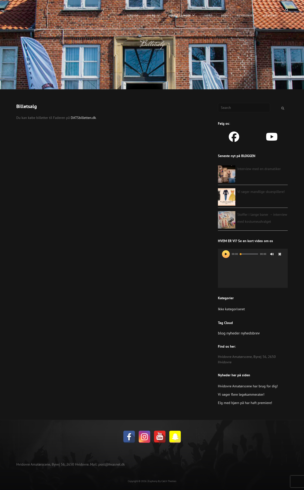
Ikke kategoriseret (231, 309)
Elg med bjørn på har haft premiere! (245, 403)
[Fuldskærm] (280, 254)
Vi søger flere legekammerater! (241, 394)
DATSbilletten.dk (83, 117)
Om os (151, 9)
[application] (253, 268)
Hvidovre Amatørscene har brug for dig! (248, 386)
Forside (132, 9)
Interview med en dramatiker (259, 169)
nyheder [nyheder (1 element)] (233, 333)
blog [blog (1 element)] (221, 333)
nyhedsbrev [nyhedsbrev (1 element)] (250, 333)
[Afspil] (226, 254)
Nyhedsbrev (245, 9)
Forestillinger (179, 9)
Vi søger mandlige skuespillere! (261, 191)
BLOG (224, 9)
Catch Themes (168, 481)
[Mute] (272, 254)
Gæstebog (270, 9)
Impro (208, 9)
